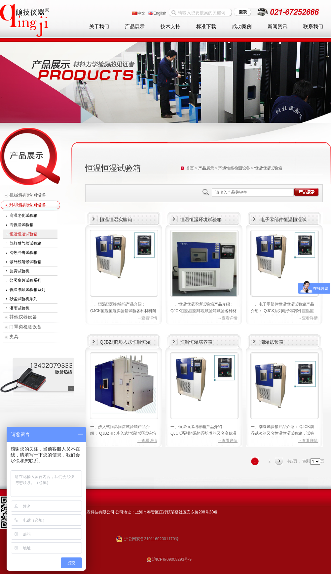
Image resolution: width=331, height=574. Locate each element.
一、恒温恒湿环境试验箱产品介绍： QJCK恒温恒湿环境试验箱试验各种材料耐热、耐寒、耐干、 (203, 311)
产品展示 (135, 26)
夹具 (13, 336)
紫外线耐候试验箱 (25, 262)
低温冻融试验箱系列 (27, 289)
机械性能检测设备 (27, 195)
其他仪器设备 (23, 316)
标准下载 (206, 26)
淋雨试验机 (19, 308)
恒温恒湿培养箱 (196, 342)
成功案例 (242, 26)
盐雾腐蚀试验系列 (25, 280)
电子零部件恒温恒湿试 (283, 219)
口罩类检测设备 (25, 326)
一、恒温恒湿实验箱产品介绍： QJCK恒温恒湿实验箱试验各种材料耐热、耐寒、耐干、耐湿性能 (123, 311)
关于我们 (99, 26)
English (157, 13)
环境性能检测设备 (27, 205)
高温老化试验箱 (23, 215)
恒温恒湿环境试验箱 (201, 219)
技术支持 (170, 26)
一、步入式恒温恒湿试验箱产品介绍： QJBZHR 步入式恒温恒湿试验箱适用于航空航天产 (123, 433)
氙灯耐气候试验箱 (25, 243)
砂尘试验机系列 (23, 299)
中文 (138, 13)
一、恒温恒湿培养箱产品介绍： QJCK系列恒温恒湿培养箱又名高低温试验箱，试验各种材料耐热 (203, 433)
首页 (190, 168)
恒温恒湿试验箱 (23, 234)
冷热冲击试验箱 (23, 252)
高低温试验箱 (21, 224)
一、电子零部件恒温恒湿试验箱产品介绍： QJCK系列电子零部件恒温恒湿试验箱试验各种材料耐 (282, 311)
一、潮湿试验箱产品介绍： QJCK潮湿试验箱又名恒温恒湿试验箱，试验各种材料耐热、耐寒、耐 (282, 433)
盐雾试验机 (19, 271)
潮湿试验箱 (271, 342)
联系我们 (313, 26)
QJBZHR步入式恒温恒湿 (125, 342)
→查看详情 (147, 318)
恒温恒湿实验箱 (116, 219)
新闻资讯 (277, 26)
